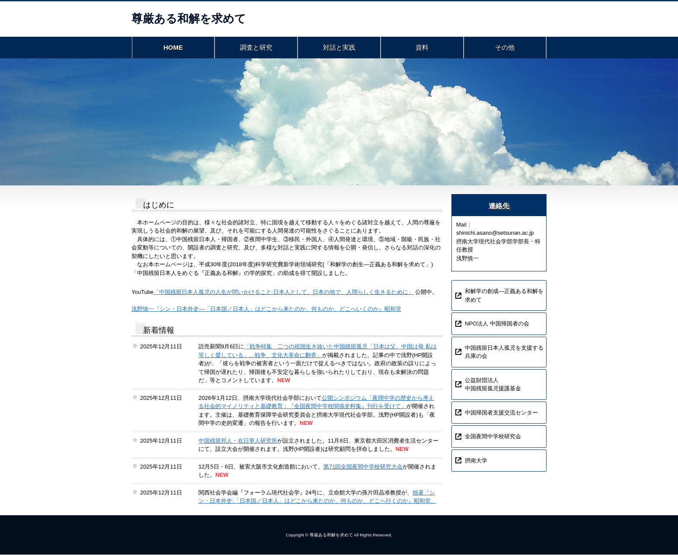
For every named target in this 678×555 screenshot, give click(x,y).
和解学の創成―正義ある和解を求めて (504, 296)
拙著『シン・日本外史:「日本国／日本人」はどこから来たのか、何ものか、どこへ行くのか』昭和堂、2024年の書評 (317, 501)
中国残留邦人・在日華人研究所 (237, 441)
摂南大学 (476, 461)
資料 (422, 47)
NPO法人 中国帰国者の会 (497, 324)
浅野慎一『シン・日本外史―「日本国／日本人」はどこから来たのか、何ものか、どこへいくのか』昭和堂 (266, 309)
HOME (173, 47)
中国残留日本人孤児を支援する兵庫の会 (504, 352)
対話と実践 (339, 47)
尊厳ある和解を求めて (188, 18)
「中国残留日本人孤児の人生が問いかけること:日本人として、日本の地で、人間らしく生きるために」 (284, 292)
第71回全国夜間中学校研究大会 (363, 467)
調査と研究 (256, 47)
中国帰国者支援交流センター (501, 413)
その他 (505, 47)
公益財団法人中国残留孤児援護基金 (493, 384)
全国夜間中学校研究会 (493, 437)
